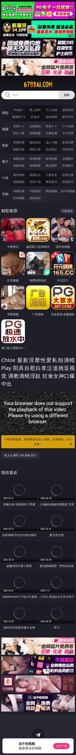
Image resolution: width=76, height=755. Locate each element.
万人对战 (51, 110)
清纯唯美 (35, 165)
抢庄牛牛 (68, 117)
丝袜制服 (35, 133)
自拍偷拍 (35, 126)
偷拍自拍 (35, 142)
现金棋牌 (51, 117)
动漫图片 (68, 158)
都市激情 (19, 175)
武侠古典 (68, 175)
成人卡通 (51, 142)
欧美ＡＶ (51, 126)
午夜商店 (35, 191)
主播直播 (51, 133)
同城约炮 (19, 191)
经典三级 (35, 149)
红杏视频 (19, 198)
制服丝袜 (19, 149)
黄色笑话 (51, 182)
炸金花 (35, 117)
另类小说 (35, 182)
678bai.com (38, 85)
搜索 (67, 95)
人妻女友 (51, 175)
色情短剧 (35, 198)
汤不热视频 (68, 191)
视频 (5, 129)
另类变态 (68, 149)
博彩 (5, 113)
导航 (5, 194)
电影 (5, 145)
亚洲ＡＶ (19, 126)
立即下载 (61, 746)
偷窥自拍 (19, 158)
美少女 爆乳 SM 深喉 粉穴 (20, 455)
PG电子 (19, 110)
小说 (5, 178)
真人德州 (35, 110)
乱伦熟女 (51, 149)
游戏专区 (68, 110)
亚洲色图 (35, 158)
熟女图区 (51, 165)
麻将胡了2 (18, 117)
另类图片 (68, 165)
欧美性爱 (68, 142)
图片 (5, 161)
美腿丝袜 (19, 165)
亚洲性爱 (19, 142)
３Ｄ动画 (68, 126)
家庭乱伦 (35, 175)
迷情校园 (19, 182)
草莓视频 (51, 191)
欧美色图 (51, 158)
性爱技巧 (68, 182)
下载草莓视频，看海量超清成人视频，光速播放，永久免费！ (38, 442)
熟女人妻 (19, 133)
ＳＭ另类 (68, 133)
